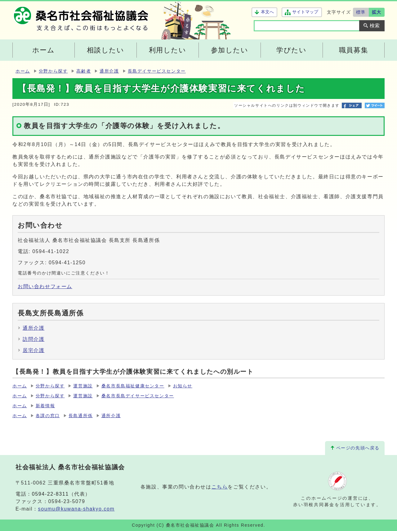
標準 (361, 12)
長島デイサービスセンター (157, 71)
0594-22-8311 (50, 494)
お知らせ (182, 386)
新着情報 (45, 406)
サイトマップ (305, 12)
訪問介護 (33, 339)
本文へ (267, 12)
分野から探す (53, 71)
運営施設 (82, 386)
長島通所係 (81, 415)
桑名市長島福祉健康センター (132, 386)
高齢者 (83, 71)
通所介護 (109, 71)
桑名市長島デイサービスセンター (137, 396)
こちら (220, 486)
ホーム (23, 71)
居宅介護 (33, 350)
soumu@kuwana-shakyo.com (76, 508)
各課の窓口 (48, 415)
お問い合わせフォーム (45, 286)
